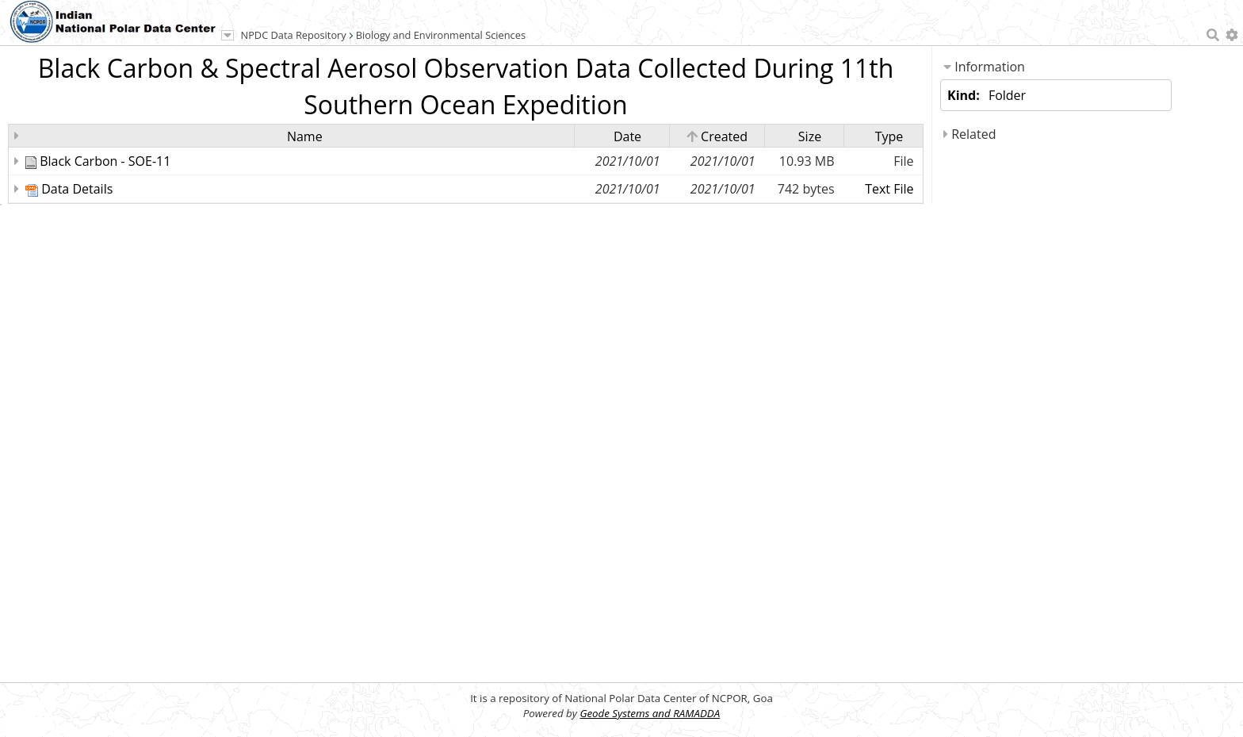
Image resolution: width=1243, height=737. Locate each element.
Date (627, 136)
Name (305, 136)
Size (809, 136)
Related (969, 134)
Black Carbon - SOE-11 (105, 161)
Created (717, 136)
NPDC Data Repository (293, 35)
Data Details (77, 189)
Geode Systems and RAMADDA (649, 713)
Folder (1007, 95)
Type (889, 136)
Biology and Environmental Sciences (441, 35)
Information (984, 66)
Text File (889, 189)
